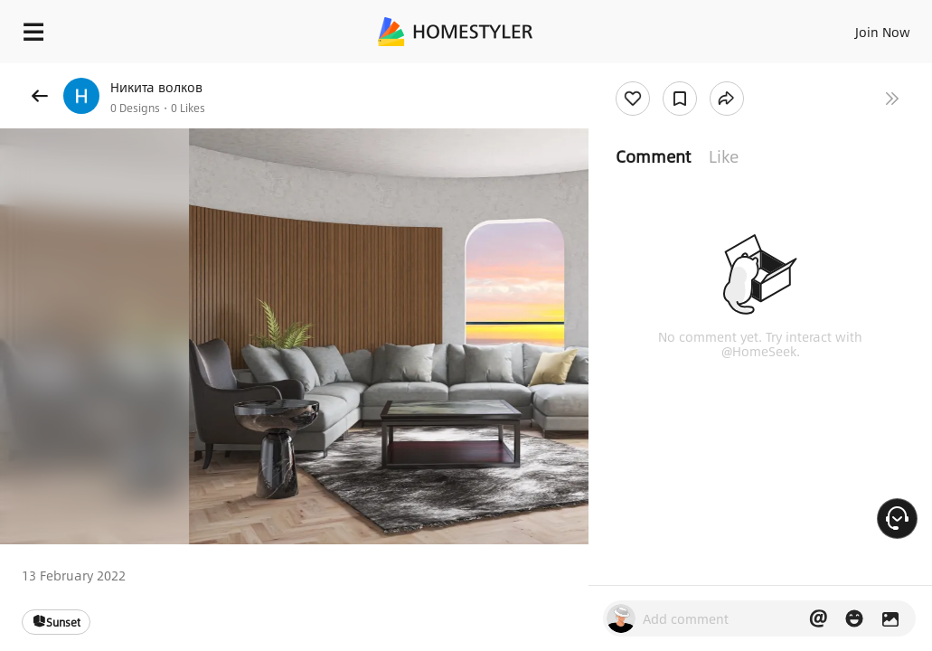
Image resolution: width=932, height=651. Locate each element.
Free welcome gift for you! (839, 72)
